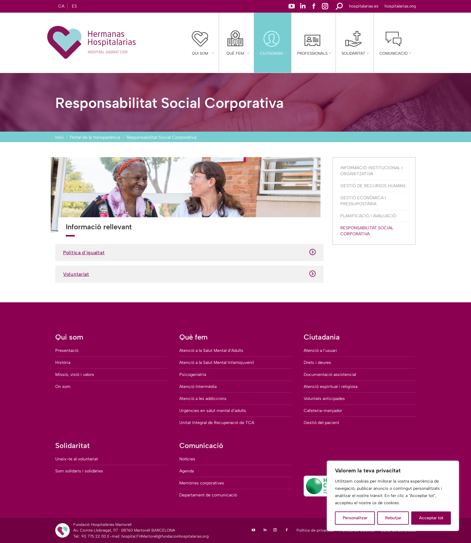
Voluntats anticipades (324, 398)
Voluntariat (189, 274)
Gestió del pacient (321, 422)
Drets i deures (317, 362)
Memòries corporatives (201, 483)
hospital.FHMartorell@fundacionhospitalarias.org (165, 536)
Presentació (66, 350)
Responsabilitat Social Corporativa (366, 230)
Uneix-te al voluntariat (76, 459)
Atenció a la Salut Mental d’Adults (211, 350)
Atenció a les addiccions (202, 398)
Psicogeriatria (192, 374)
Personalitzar (355, 517)
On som (63, 386)
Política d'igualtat (189, 252)
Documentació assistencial (330, 374)
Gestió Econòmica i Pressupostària (363, 200)
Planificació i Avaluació (368, 215)
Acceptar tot (431, 517)
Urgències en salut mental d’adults (212, 410)
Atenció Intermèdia (198, 386)
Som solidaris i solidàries (79, 471)
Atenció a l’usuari (320, 350)
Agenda (186, 471)
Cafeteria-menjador (323, 410)
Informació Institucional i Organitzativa (371, 170)
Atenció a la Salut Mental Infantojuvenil (216, 362)
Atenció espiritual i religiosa (330, 386)
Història (62, 362)
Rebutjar (393, 517)
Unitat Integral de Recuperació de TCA (216, 422)
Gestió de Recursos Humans (373, 185)
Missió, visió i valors (74, 374)
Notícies (187, 459)
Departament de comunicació (208, 495)
